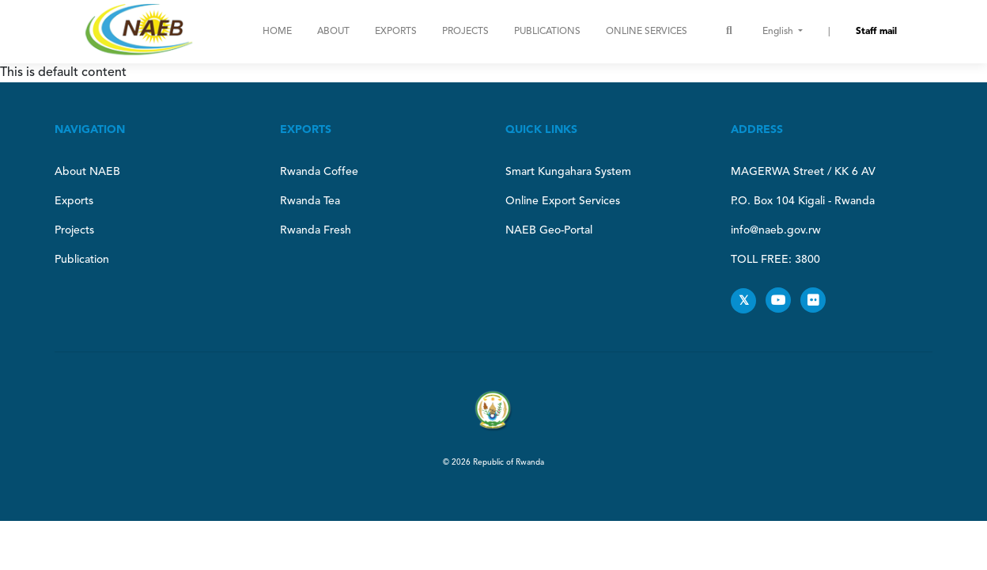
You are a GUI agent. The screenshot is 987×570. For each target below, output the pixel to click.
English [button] (779, 31)
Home (277, 31)
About (333, 31)
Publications (547, 31)
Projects (465, 31)
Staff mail (876, 31)
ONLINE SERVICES (646, 31)
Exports (396, 31)
